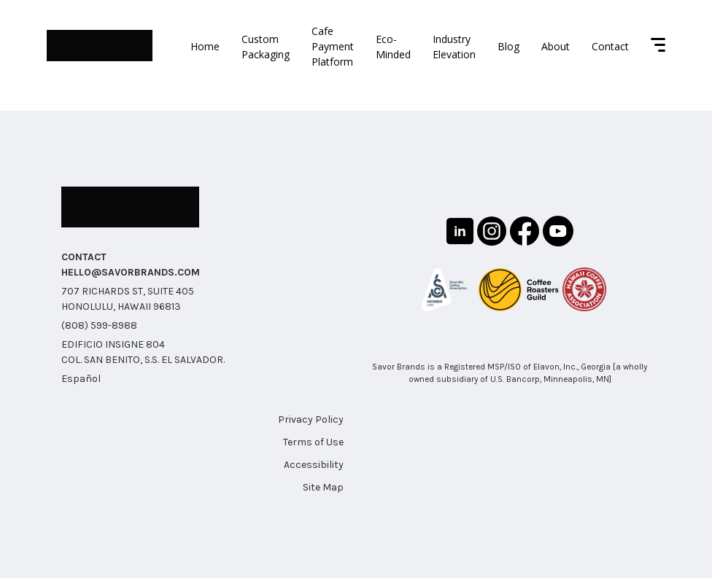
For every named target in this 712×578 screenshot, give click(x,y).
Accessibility (314, 464)
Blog (508, 46)
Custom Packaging (265, 46)
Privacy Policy (311, 419)
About (555, 46)
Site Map (323, 487)
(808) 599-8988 (99, 325)
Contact (610, 46)
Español (81, 378)
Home (205, 46)
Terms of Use (313, 442)
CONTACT (84, 257)
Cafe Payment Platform (333, 46)
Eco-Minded (393, 46)
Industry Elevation (454, 46)
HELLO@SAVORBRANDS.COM (130, 272)
